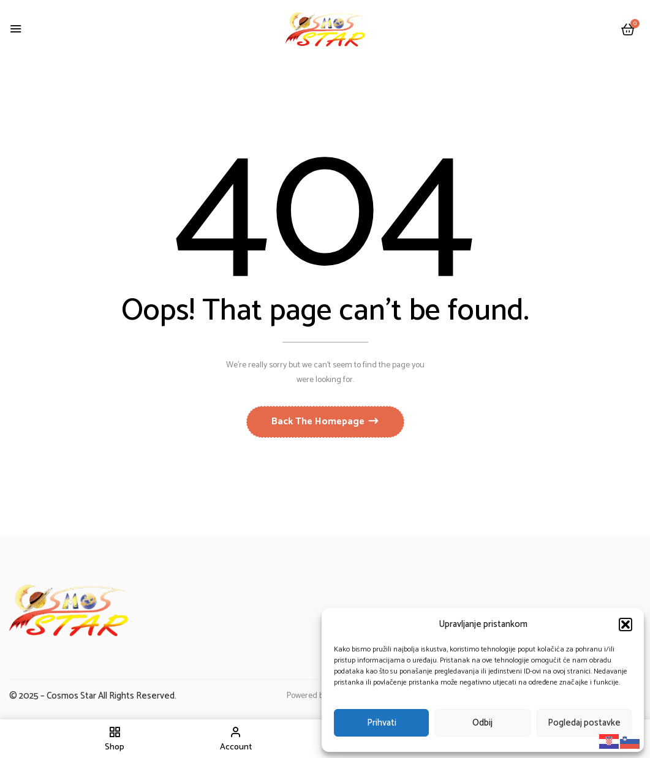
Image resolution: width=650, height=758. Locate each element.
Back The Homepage (319, 421)
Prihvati (381, 722)
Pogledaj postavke (584, 722)
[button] (625, 624)
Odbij (482, 722)
